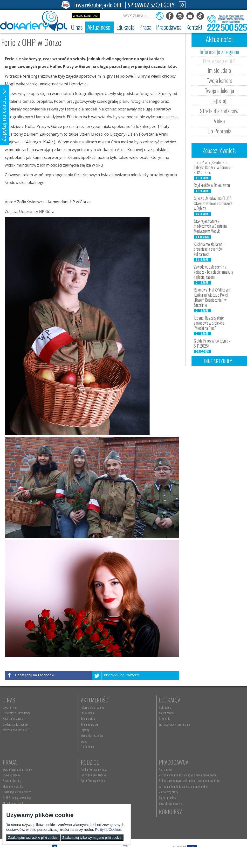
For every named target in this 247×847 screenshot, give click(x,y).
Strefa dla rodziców (219, 110)
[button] (4, 115)
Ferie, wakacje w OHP (219, 61)
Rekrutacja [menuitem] (130, 707)
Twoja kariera (219, 80)
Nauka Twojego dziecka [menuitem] (16, 769)
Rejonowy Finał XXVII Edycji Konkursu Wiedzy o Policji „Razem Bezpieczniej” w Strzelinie (212, 297)
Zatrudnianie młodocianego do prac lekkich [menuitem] (88, 793)
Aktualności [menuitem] (70, 769)
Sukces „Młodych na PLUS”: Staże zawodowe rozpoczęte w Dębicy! (213, 203)
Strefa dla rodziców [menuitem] (74, 735)
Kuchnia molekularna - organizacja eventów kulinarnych (209, 249)
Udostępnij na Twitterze (121, 675)
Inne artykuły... (219, 361)
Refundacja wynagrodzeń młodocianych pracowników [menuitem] (85, 786)
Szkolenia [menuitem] (129, 718)
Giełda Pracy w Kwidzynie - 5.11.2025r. (212, 343)
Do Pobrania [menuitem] (70, 746)
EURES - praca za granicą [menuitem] (198, 735)
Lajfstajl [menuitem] (67, 729)
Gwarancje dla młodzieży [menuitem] (198, 729)
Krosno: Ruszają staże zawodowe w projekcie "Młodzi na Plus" (209, 323)
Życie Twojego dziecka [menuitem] (15, 780)
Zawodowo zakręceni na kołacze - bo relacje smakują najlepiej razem (213, 272)
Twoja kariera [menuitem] (70, 718)
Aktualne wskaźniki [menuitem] (195, 741)
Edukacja (134, 699)
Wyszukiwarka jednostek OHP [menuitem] (141, 769)
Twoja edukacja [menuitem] (71, 724)
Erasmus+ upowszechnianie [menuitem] (139, 724)
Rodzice (12, 762)
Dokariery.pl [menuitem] (10, 707)
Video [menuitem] (66, 741)
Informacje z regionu (219, 51)
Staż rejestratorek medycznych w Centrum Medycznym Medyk (210, 226)
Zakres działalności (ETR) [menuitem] (17, 729)
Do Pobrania (219, 130)
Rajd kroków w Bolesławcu (212, 185)
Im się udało (219, 70)
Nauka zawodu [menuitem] (132, 712)
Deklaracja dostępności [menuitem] (16, 724)
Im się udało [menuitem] (70, 712)
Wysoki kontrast (86, 15)
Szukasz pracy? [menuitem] (193, 712)
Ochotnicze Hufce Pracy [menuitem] (16, 712)
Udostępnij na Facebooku (35, 675)
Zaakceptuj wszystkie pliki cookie (33, 838)
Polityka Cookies (108, 829)
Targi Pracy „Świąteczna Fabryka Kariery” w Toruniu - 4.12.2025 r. (213, 167)
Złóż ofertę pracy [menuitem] (72, 798)
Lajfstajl (219, 100)
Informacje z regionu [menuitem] (75, 707)
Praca (191, 699)
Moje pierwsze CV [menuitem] (194, 724)
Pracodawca (78, 762)
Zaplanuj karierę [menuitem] (193, 718)
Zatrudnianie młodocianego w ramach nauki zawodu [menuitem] (88, 777)
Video (219, 120)
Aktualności (77, 699)
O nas (9, 699)
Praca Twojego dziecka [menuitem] (15, 775)
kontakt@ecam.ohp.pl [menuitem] (137, 775)
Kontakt (133, 762)
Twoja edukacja (219, 90)
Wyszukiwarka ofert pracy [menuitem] (198, 707)
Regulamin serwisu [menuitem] (13, 718)
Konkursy (195, 762)
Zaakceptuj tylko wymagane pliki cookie (92, 838)
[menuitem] (77, 27)
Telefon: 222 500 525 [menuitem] (137, 780)
